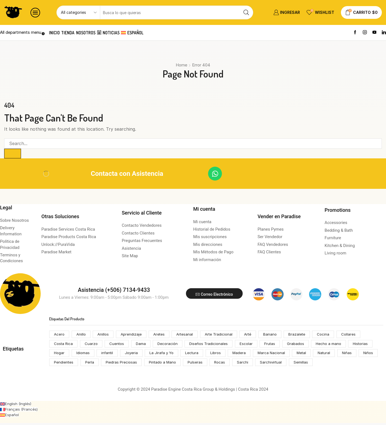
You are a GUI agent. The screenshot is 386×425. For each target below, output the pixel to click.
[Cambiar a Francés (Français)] (19, 411)
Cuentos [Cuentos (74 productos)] (118, 344)
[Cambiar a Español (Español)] (9, 416)
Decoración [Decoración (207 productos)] (170, 344)
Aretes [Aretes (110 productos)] (162, 335)
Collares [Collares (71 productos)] (356, 335)
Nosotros (94, 32)
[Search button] (246, 12)
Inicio (56, 32)
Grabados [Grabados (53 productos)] (302, 344)
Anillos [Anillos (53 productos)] (105, 335)
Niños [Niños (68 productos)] (59, 364)
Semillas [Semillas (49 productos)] (329, 364)
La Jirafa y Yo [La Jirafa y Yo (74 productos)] (165, 354)
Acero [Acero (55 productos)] (59, 335)
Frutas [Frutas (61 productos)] (275, 344)
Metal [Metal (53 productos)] (309, 354)
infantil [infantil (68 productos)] (109, 354)
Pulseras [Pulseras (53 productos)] (221, 364)
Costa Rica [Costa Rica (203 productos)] (64, 344)
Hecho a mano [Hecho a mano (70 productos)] (336, 344)
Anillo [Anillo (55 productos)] (82, 335)
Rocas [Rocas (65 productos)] (247, 364)
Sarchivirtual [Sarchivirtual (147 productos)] (298, 364)
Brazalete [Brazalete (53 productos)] (304, 335)
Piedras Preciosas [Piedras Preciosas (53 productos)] (145, 364)
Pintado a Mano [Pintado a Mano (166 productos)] (188, 364)
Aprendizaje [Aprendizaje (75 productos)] (133, 335)
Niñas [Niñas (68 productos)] (356, 354)
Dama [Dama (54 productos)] (143, 344)
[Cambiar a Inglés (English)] (16, 405)
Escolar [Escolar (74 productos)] (251, 344)
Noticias (120, 32)
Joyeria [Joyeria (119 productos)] (134, 354)
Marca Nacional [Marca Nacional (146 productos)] (278, 354)
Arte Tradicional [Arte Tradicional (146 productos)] (224, 335)
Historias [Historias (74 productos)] (369, 344)
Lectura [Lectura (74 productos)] (196, 354)
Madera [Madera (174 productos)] (245, 354)
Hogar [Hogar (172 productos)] (59, 354)
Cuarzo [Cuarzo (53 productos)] (92, 344)
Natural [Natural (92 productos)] (332, 354)
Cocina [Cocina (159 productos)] (331, 335)
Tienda (73, 32)
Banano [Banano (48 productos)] (277, 335)
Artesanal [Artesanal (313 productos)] (188, 335)
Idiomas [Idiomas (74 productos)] (84, 354)
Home (181, 65)
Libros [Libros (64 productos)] (220, 354)
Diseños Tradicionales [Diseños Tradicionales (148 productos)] (213, 344)
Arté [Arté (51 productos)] (254, 335)
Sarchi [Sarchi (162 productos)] (270, 364)
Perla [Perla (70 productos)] (113, 364)
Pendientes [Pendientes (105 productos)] (86, 364)
